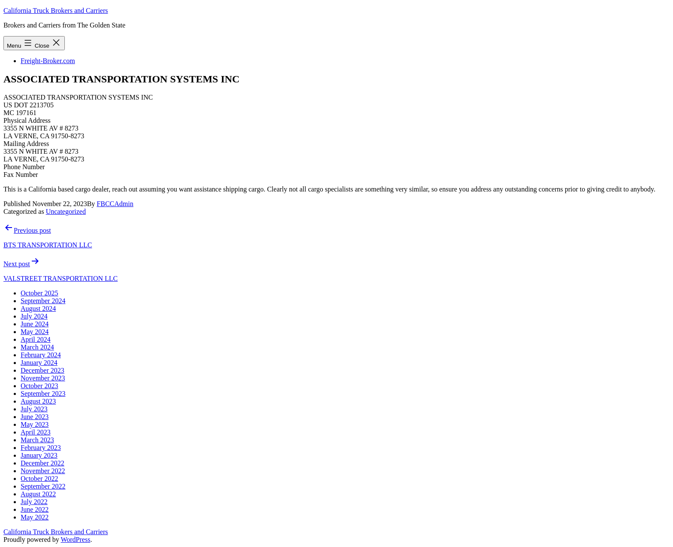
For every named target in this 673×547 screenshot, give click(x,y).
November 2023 (43, 378)
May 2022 (35, 517)
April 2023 (36, 432)
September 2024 (43, 300)
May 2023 (35, 424)
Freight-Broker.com (48, 60)
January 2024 (39, 362)
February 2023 (41, 447)
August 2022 (38, 494)
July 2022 (34, 501)
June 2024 (35, 324)
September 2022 (43, 486)
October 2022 (39, 478)
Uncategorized (66, 211)
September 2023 (43, 393)
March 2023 (37, 440)
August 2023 (38, 401)
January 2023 (39, 455)
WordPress (75, 539)
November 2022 (43, 470)
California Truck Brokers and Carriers (55, 10)
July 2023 (34, 409)
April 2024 (36, 339)
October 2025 (39, 293)
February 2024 (41, 355)
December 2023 (42, 370)
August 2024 (38, 308)
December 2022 (42, 463)
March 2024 (37, 347)
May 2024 (35, 331)
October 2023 (39, 385)
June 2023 (35, 416)
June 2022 (35, 509)
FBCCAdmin (115, 203)
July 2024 (34, 316)
